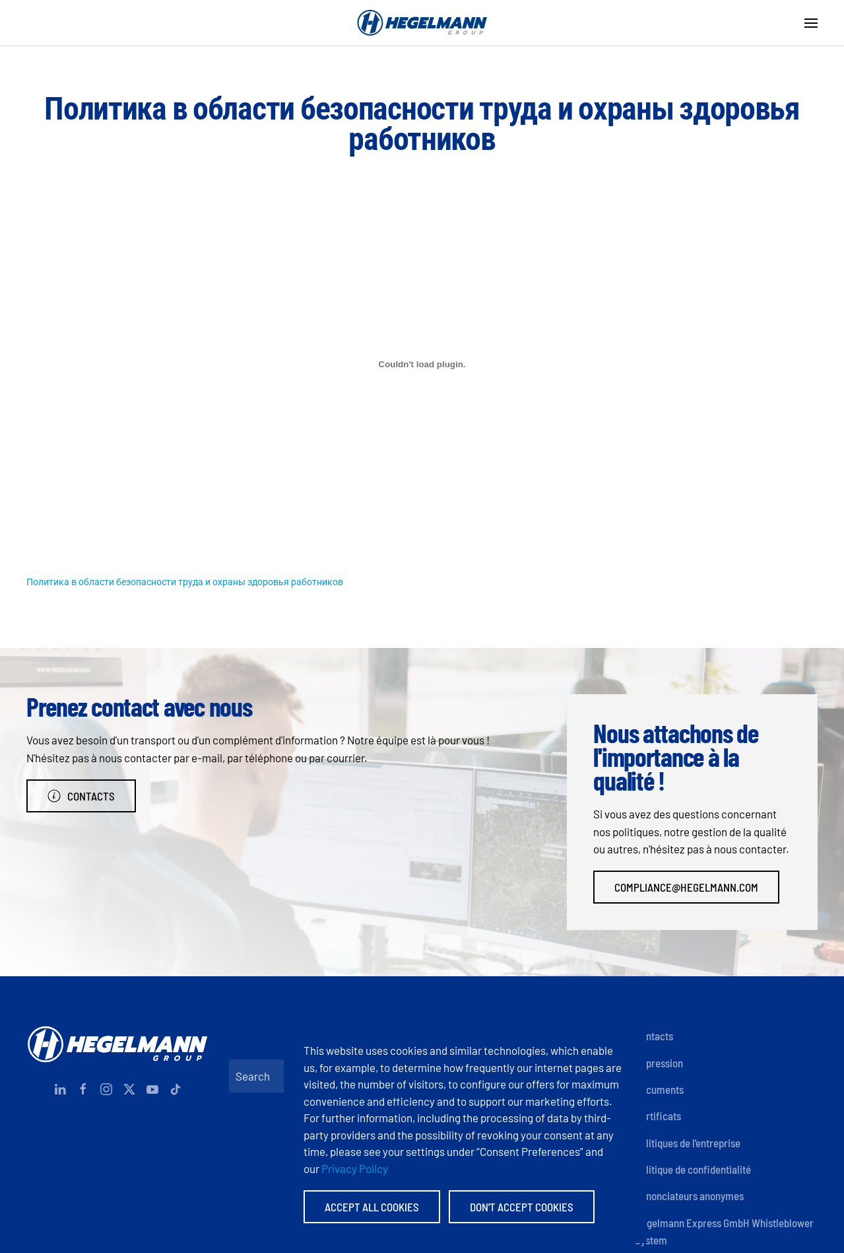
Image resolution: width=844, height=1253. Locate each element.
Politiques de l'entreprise (687, 1142)
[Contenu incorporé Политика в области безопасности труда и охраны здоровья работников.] (422, 364)
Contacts (81, 796)
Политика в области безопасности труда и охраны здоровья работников (184, 581)
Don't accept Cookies (521, 1206)
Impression (659, 1062)
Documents (659, 1089)
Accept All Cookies (372, 1206)
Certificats (658, 1115)
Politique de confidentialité (693, 1169)
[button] (811, 23)
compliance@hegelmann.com (686, 887)
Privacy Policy (354, 1168)
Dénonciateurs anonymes (689, 1195)
